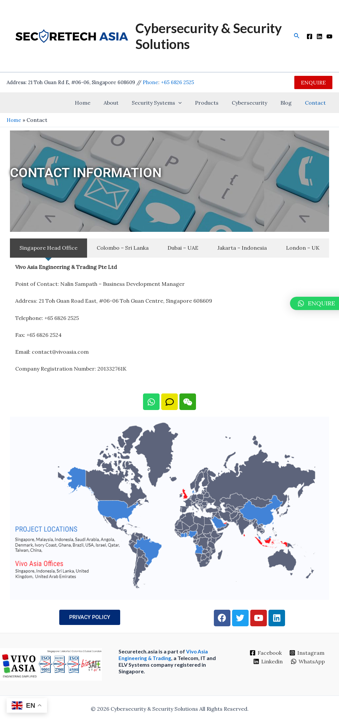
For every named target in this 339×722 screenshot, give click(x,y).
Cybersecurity (256, 102)
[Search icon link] (297, 36)
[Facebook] (310, 36)
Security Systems (169, 103)
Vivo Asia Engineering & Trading (164, 654)
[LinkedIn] (319, 36)
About (125, 102)
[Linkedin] (268, 661)
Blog (290, 102)
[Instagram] (307, 653)
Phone (150, 82)
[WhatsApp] (308, 661)
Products (216, 102)
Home (100, 102)
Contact (316, 102)
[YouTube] (329, 36)
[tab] (48, 248)
